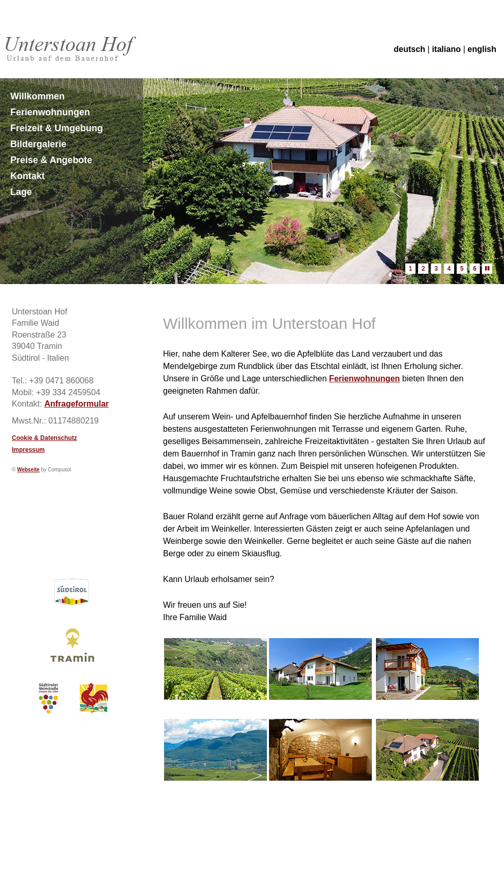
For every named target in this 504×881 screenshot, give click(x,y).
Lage (21, 192)
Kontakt (27, 176)
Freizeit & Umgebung (56, 128)
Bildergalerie (38, 144)
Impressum (28, 449)
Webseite (28, 469)
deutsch (409, 49)
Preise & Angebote (51, 160)
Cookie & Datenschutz (44, 438)
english (481, 49)
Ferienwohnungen (50, 112)
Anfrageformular (76, 403)
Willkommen (37, 96)
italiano (446, 49)
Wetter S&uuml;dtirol (71, 520)
